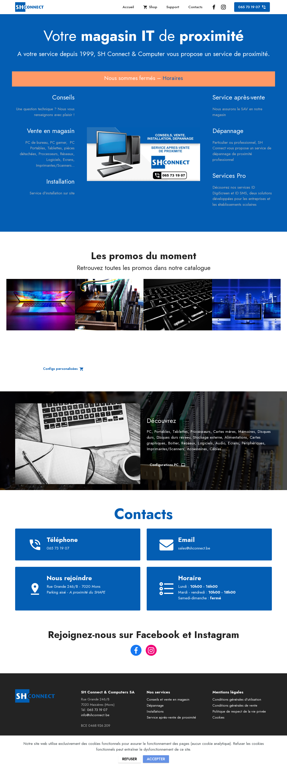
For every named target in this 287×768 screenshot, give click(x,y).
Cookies (218, 717)
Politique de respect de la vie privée (239, 711)
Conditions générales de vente (234, 705)
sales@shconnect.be (194, 548)
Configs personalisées (63, 368)
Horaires (173, 78)
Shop (150, 7)
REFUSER (129, 759)
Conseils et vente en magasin (168, 699)
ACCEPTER (156, 759)
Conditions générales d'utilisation (236, 699)
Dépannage (155, 705)
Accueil (128, 7)
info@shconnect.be (95, 715)
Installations (155, 711)
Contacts (195, 7)
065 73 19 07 (252, 7)
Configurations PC (168, 464)
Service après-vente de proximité (171, 717)
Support (172, 7)
